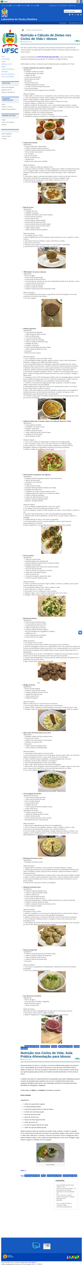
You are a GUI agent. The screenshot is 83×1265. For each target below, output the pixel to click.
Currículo (4, 138)
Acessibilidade (53, 5)
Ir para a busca (25, 5)
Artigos (4, 61)
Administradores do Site (75, 23)
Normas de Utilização (8, 69)
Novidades (5, 71)
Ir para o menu (16, 5)
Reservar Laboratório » (8, 74)
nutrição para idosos (32, 1046)
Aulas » (4, 104)
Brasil (6, 1)
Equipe (3, 66)
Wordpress (32, 1262)
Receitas (4, 124)
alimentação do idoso (32, 1176)
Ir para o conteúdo (6, 5)
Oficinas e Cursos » (7, 107)
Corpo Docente (6, 136)
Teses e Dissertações (8, 76)
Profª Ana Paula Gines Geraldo (48, 57)
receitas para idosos (65, 1046)
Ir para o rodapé (34, 5)
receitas (54, 1046)
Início (3, 56)
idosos (43, 1176)
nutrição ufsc (45, 1046)
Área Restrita (63, 23)
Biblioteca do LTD (7, 64)
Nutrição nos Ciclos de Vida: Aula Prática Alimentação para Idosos (46, 1054)
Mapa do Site (71, 5)
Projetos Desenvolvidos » (9, 109)
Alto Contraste (62, 5)
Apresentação (6, 59)
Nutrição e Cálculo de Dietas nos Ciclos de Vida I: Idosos (46, 37)
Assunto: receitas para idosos (34, 30)
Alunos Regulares (7, 134)
